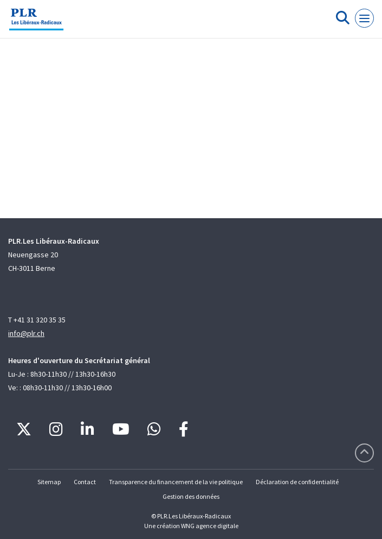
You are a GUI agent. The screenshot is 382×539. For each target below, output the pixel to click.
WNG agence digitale (209, 526)
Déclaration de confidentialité (297, 482)
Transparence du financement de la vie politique (176, 482)
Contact (85, 482)
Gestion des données (191, 496)
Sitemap (49, 482)
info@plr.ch (26, 333)
